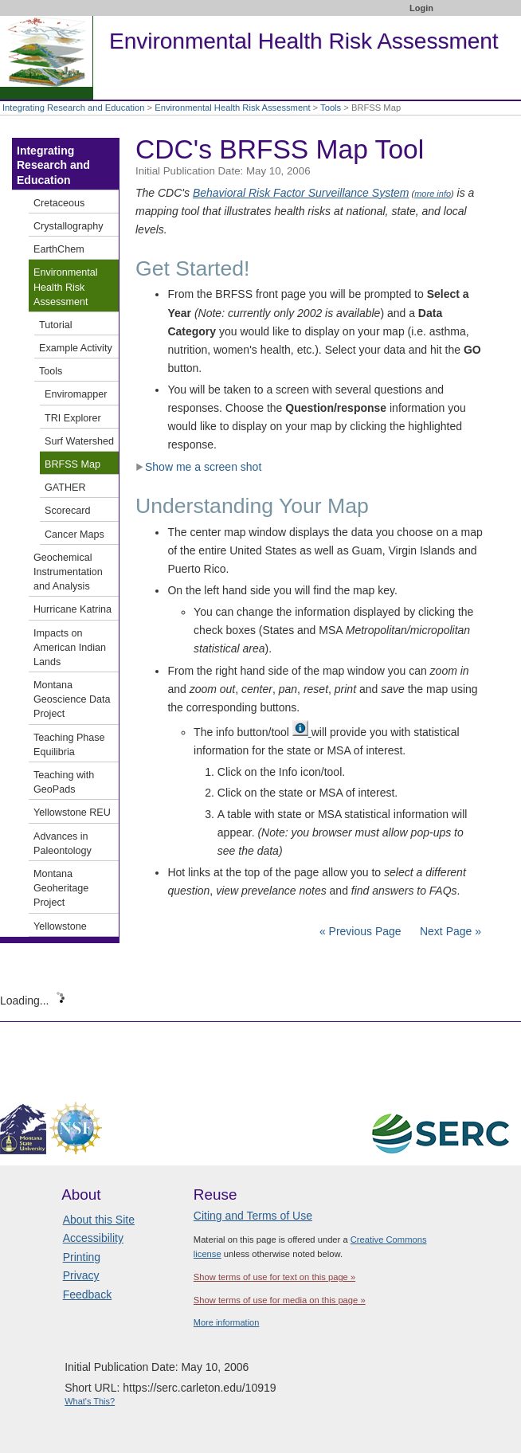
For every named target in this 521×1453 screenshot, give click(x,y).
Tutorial (55, 325)
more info (432, 193)
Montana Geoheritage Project (60, 888)
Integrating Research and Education (73, 107)
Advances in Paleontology (62, 843)
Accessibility (93, 1238)
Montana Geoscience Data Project (72, 699)
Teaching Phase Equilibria (69, 745)
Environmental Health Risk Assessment (232, 107)
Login (421, 8)
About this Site (99, 1219)
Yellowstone (60, 926)
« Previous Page (360, 931)
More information (227, 1322)
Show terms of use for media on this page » (280, 1300)
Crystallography (68, 226)
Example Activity (75, 348)
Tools (330, 107)
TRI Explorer (73, 418)
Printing (81, 1257)
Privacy (81, 1275)
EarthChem (58, 249)
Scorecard (67, 510)
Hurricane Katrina (72, 609)
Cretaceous (58, 203)
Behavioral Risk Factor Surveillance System (301, 192)
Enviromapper (76, 394)
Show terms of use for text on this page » (274, 1277)
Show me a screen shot (198, 466)
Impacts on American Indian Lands (69, 648)
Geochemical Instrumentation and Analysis (68, 572)
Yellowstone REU (72, 812)
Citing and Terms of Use (253, 1215)
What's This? (90, 1401)
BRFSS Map (72, 464)
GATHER (65, 487)
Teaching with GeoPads (63, 782)
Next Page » (449, 931)
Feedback (87, 1294)
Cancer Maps (74, 534)
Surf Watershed (79, 441)
